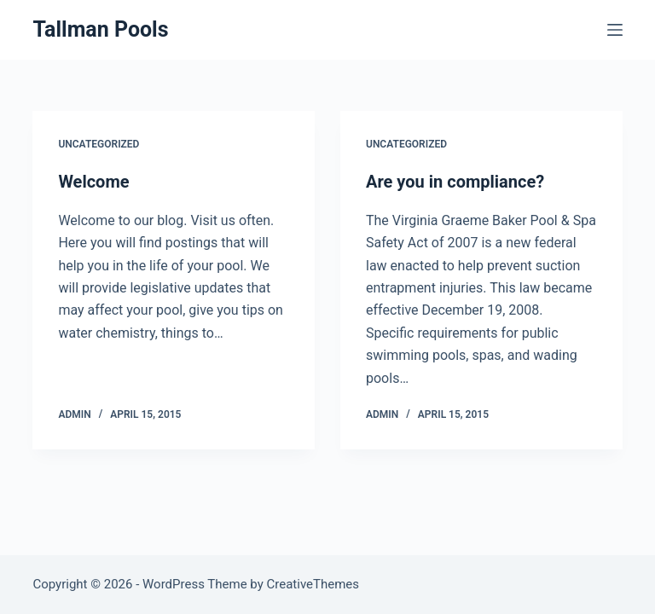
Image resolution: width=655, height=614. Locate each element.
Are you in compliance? (455, 181)
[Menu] (615, 30)
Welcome (93, 181)
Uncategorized (98, 144)
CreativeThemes (313, 584)
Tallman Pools (100, 29)
